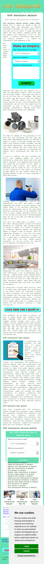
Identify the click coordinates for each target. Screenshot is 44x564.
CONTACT (32, 11)
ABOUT (27, 11)
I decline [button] (26, 551)
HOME (23, 11)
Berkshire (6, 511)
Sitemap (4, 539)
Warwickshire (7, 513)
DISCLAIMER (38, 11)
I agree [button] (26, 546)
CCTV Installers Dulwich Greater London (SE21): (22, 23)
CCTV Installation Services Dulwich (20, 428)
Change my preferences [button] (26, 556)
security (38, 400)
